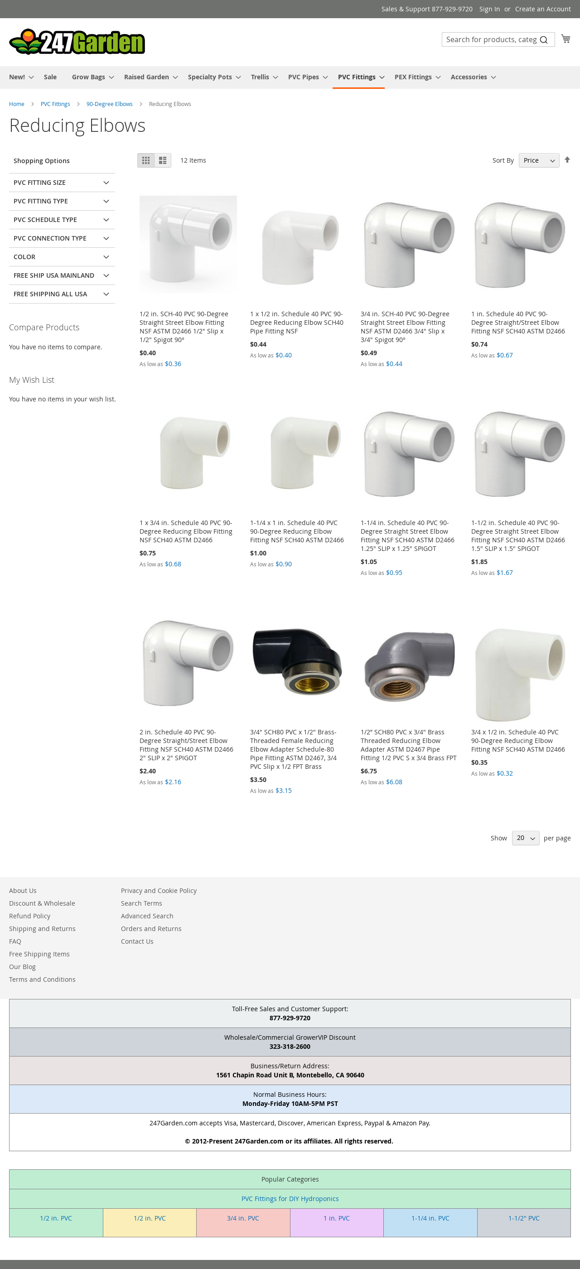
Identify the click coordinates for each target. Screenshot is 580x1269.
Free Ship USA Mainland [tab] (54, 275)
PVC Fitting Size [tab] (40, 182)
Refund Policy (29, 916)
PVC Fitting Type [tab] (41, 201)
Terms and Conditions (42, 979)
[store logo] (77, 42)
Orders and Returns (151, 928)
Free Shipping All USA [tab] (50, 294)
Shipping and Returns (42, 928)
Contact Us (137, 941)
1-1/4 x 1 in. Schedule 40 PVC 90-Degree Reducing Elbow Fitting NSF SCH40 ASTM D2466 (297, 531)
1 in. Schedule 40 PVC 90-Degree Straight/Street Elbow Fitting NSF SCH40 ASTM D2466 (518, 322)
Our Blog (22, 966)
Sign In (489, 9)
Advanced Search (147, 916)
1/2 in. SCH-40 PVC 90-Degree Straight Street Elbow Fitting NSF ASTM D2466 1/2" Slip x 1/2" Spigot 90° (184, 326)
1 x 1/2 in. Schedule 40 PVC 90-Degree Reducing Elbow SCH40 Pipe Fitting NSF (296, 322)
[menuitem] (19, 76)
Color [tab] (24, 256)
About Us (23, 890)
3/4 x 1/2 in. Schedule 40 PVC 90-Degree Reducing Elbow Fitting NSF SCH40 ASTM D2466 (518, 740)
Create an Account (543, 9)
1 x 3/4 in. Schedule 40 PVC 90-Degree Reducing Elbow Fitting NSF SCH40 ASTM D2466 (186, 531)
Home (17, 103)
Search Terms (141, 903)
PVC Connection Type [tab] (50, 238)
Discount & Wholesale (42, 903)
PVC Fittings (56, 103)
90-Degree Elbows (110, 103)
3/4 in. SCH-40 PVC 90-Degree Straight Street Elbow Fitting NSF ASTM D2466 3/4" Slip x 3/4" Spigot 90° (405, 326)
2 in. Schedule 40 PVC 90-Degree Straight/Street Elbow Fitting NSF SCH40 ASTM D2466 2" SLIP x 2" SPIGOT (186, 745)
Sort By (503, 160)
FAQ (15, 941)
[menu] (290, 77)
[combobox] (498, 39)
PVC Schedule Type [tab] (45, 219)
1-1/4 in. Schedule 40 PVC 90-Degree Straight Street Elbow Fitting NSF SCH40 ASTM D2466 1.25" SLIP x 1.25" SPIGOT (407, 535)
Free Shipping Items (39, 954)
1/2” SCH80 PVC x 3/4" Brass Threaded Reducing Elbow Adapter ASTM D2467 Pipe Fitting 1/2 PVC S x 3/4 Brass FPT (409, 745)
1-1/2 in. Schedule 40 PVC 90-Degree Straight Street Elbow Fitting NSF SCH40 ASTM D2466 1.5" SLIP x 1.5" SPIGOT (518, 535)
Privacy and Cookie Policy (159, 890)
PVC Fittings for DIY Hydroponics (290, 1198)
